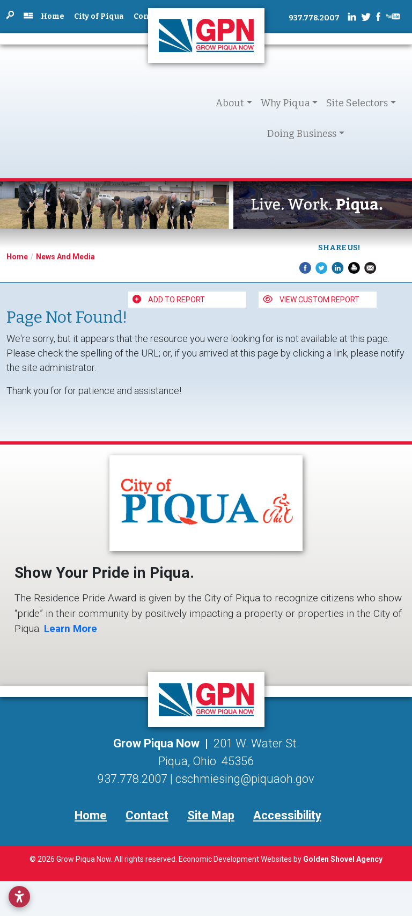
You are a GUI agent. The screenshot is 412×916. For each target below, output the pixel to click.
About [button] (230, 103)
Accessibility (287, 815)
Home (52, 16)
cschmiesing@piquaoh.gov (244, 779)
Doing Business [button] (301, 134)
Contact (147, 815)
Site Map (210, 815)
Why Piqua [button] (285, 103)
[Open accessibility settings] (19, 896)
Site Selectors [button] (357, 103)
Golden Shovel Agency (342, 859)
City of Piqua (99, 16)
